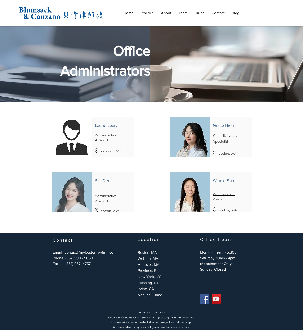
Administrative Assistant (224, 196)
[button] (147, 13)
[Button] (93, 137)
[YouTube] (216, 299)
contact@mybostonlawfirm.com (90, 252)
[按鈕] (93, 192)
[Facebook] (204, 299)
